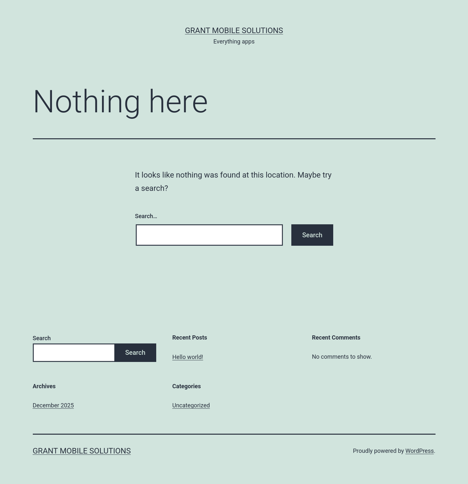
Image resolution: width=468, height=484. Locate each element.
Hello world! (187, 357)
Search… (146, 216)
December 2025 (53, 405)
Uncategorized (191, 405)
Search (42, 338)
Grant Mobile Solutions (234, 30)
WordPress (419, 450)
